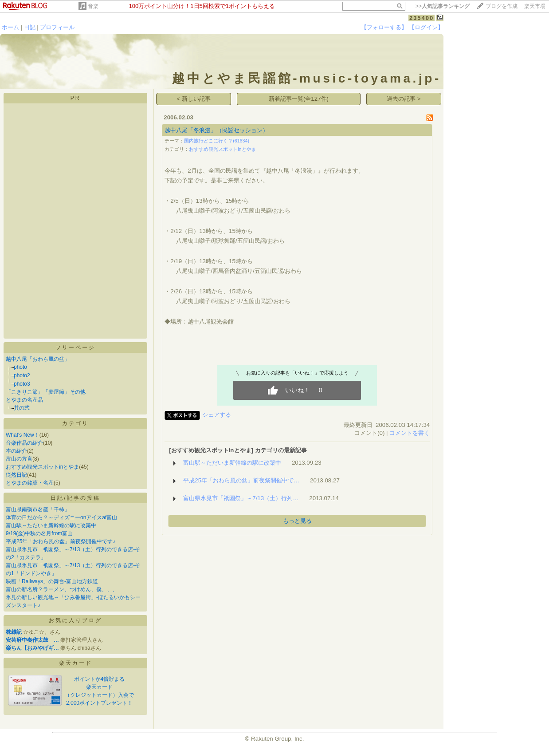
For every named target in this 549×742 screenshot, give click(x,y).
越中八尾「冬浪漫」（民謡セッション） (216, 130)
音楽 (93, 6)
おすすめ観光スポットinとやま (42, 467)
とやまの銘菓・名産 (30, 483)
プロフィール (57, 27)
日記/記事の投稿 (75, 498)
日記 (29, 27)
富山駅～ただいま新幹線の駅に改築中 (51, 525)
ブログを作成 (502, 6)
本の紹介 (16, 451)
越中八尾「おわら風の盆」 (38, 359)
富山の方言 (19, 459)
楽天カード (75, 663)
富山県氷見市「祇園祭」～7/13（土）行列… (240, 498)
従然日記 (16, 475)
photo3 (22, 384)
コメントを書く (409, 433)
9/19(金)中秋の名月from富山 (39, 533)
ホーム (10, 27)
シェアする (216, 414)
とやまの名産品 (24, 400)
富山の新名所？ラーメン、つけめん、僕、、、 (62, 589)
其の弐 (22, 408)
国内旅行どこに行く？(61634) (216, 140)
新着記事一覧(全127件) (299, 98)
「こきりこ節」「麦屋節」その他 (46, 392)
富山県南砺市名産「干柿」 (38, 509)
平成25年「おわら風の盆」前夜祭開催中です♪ (60, 541)
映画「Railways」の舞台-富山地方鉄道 (52, 581)
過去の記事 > (404, 98)
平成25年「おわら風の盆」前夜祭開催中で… (241, 480)
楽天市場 (534, 6)
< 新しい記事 (193, 98)
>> (443, 6)
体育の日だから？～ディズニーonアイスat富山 (61, 517)
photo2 (22, 375)
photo (20, 367)
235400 (421, 18)
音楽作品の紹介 (24, 443)
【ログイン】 (426, 27)
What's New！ (22, 435)
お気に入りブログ (75, 620)
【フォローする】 (384, 27)
